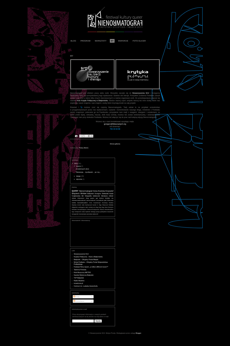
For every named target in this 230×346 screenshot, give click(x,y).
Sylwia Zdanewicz (78, 198)
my (112, 198)
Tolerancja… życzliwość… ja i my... (88, 172)
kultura (101, 198)
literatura (104, 196)
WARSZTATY (100, 41)
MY (112, 41)
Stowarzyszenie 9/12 (81, 254)
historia (102, 209)
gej (97, 198)
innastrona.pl (78, 283)
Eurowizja (105, 202)
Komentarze (78, 301)
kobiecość (96, 196)
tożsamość (110, 211)
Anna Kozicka (99, 191)
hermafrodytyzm (82, 209)
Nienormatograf (85, 191)
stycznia (79, 179)
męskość (87, 211)
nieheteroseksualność (79, 200)
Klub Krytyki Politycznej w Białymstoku (92, 101)
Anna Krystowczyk (95, 202)
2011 (76, 163)
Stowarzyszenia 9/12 (140, 93)
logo (73, 211)
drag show (105, 207)
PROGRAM (86, 41)
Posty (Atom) (83, 148)
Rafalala (111, 205)
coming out (91, 207)
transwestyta (82, 214)
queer (75, 190)
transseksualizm (82, 202)
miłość (111, 196)
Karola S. (95, 205)
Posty (76, 297)
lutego (78, 176)
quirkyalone (103, 211)
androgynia (81, 207)
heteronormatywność (93, 209)
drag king (98, 207)
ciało (86, 207)
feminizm (110, 207)
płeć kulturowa (108, 200)
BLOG (73, 41)
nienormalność (91, 200)
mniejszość (78, 211)
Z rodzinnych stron (82, 169)
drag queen (90, 198)
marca (78, 166)
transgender (75, 214)
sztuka (74, 202)
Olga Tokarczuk (103, 205)
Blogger (138, 333)
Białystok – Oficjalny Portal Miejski (86, 259)
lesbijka (107, 198)
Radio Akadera (79, 280)
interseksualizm (108, 209)
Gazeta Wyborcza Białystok (83, 275)
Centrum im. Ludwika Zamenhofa (86, 286)
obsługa (93, 211)
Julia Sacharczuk (87, 205)
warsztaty (89, 214)
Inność (79, 205)
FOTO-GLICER (139, 41)
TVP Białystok (79, 278)
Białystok (90, 193)
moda (83, 211)
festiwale (74, 209)
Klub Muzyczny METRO (82, 272)
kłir (83, 196)
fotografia (88, 196)
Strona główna (115, 144)
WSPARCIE (123, 41)
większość (95, 214)
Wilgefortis (75, 207)
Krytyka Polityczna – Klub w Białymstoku (88, 257)
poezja (98, 211)
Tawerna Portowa (80, 269)
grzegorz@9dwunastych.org (115, 124)
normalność (100, 200)
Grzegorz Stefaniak (101, 193)
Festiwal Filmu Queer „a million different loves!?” (91, 267)
